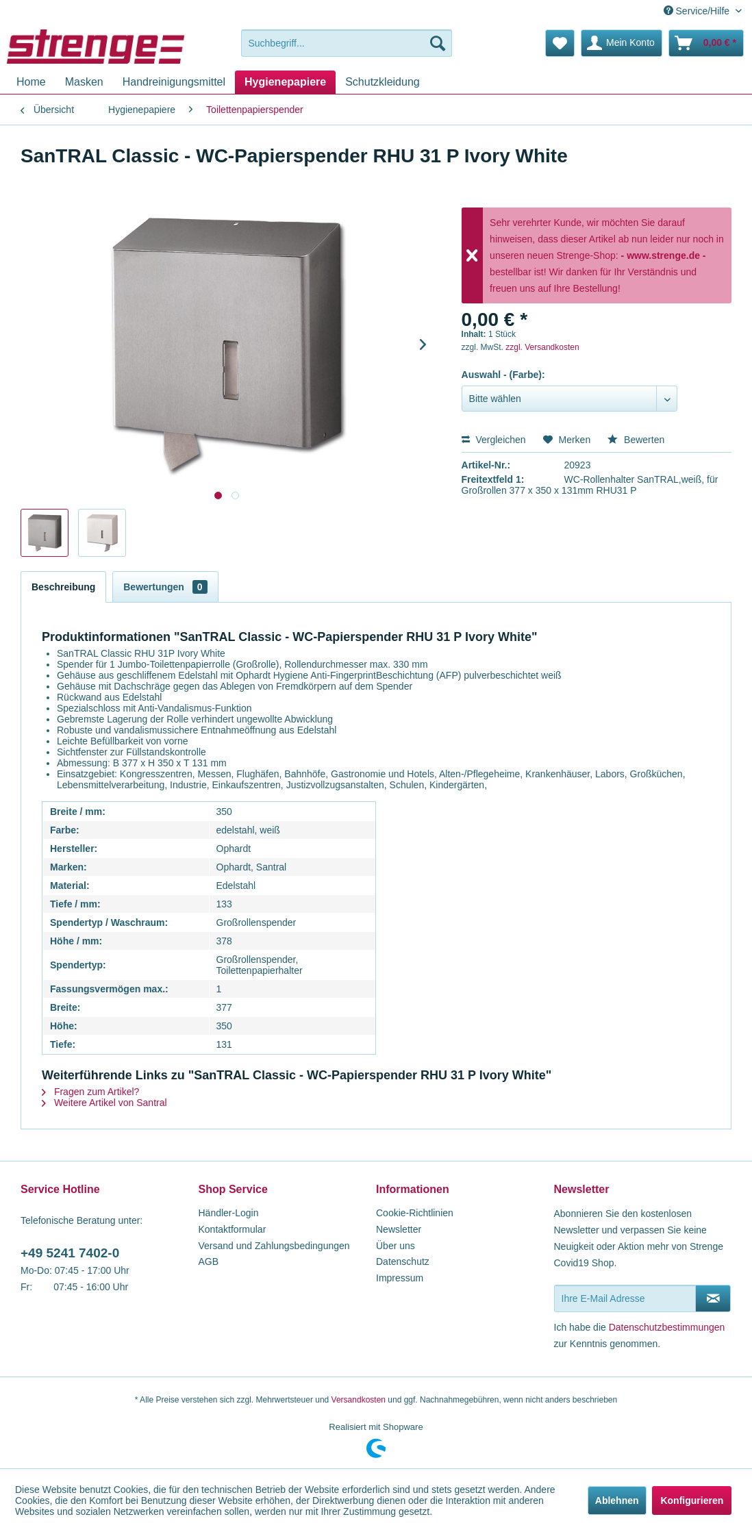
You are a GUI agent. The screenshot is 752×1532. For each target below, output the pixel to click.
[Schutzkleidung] (382, 82)
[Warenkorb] (706, 43)
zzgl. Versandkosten (542, 347)
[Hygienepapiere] (285, 82)
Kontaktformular (232, 1229)
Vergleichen (494, 439)
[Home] (31, 82)
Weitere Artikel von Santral (104, 1102)
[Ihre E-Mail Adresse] (625, 1298)
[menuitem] (346, 43)
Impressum (399, 1277)
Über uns (395, 1245)
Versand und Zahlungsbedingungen (274, 1245)
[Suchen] (437, 43)
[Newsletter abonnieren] (713, 1298)
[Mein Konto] (621, 43)
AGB (209, 1261)
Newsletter (398, 1229)
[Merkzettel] (560, 43)
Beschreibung (63, 586)
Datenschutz (402, 1261)
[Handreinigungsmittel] (174, 82)
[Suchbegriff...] (346, 43)
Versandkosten (358, 1400)
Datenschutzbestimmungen (667, 1327)
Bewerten (635, 439)
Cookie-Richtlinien (414, 1212)
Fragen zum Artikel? (90, 1091)
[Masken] (84, 82)
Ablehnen (617, 1500)
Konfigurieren (691, 1500)
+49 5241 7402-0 (70, 1253)
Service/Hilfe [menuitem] (698, 10)
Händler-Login (229, 1212)
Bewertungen (165, 587)
